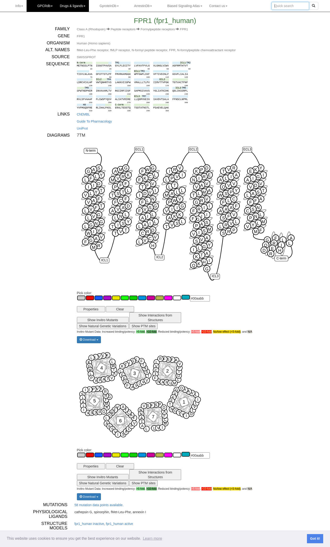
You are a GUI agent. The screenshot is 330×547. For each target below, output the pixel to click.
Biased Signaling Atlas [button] (184, 6)
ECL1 (139, 149)
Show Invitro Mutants (102, 320)
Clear (120, 309)
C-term (281, 258)
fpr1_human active (119, 524)
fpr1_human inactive (89, 524)
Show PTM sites (143, 326)
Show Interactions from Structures (155, 317)
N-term (90, 150)
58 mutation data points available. (99, 505)
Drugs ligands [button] (72, 6)
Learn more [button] (152, 538)
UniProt (82, 128)
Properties (91, 309)
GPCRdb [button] (45, 6)
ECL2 (193, 149)
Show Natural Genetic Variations (102, 326)
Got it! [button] (315, 538)
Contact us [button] (218, 6)
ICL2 (159, 257)
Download (89, 339)
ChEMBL (83, 114)
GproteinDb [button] (109, 6)
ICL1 (104, 260)
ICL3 (215, 276)
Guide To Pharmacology (94, 121)
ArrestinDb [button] (143, 6)
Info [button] (19, 6)
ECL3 (247, 149)
